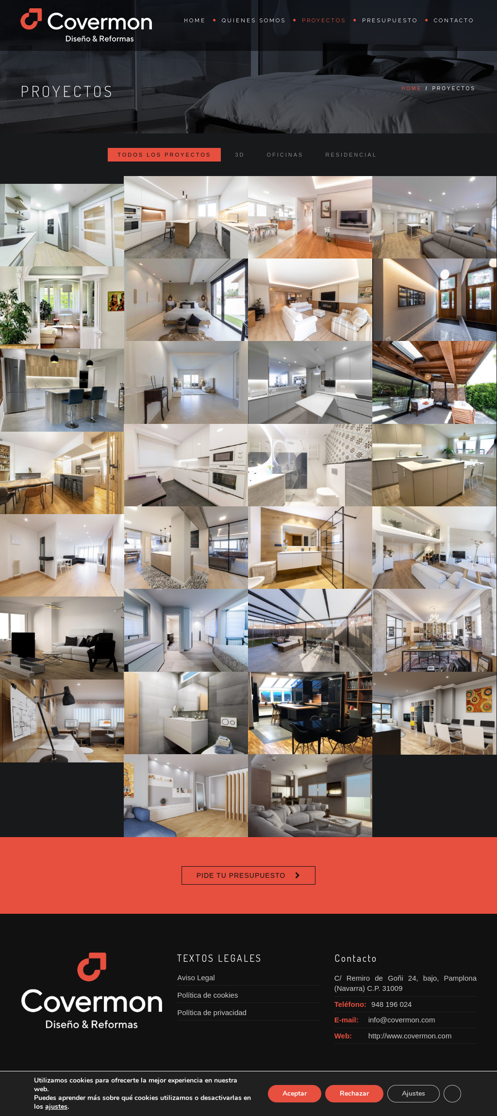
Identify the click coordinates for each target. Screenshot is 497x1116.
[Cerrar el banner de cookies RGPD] (452, 1093)
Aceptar (291, 1094)
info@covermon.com (401, 1020)
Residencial (351, 155)
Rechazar (352, 1094)
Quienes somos (254, 20)
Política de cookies (207, 995)
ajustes (112, 1107)
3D (240, 155)
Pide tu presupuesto (241, 875)
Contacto (454, 20)
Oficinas (285, 155)
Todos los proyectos (164, 155)
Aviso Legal (196, 977)
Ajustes (412, 1094)
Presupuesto (390, 20)
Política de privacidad (212, 1012)
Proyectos (324, 20)
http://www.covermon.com (410, 1036)
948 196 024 (391, 1004)
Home (195, 20)
